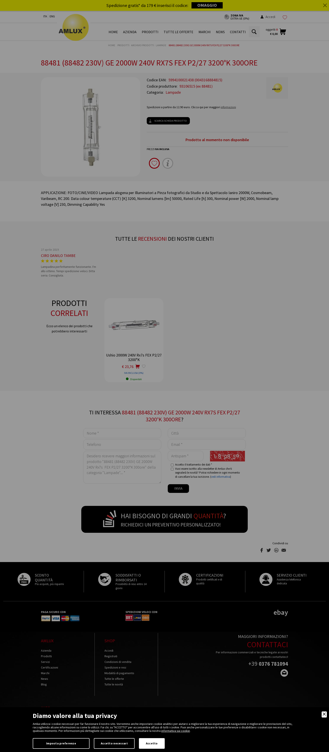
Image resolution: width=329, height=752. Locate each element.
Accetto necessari (114, 743)
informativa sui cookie (175, 731)
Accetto (152, 743)
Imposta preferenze (61, 743)
